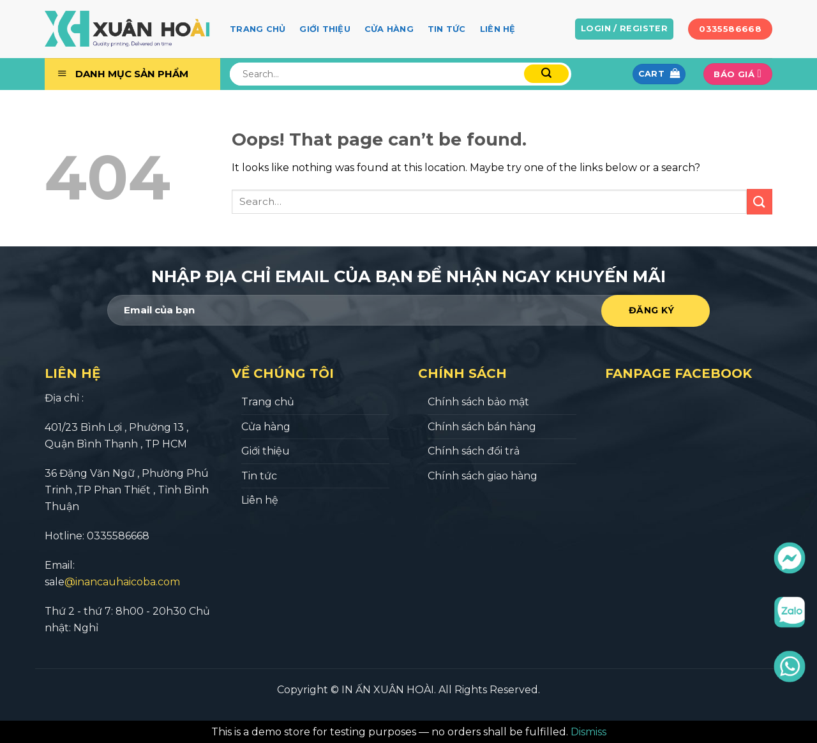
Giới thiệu (324, 29)
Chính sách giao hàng (482, 476)
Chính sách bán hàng (482, 427)
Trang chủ (257, 29)
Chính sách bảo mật (478, 402)
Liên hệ (498, 29)
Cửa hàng (389, 29)
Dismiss (588, 732)
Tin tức (447, 29)
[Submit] (759, 201)
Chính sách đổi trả (474, 451)
